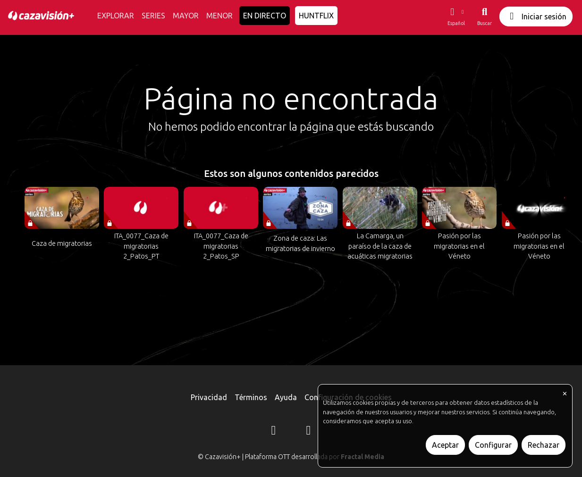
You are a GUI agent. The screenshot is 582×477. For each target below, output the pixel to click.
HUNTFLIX (316, 15)
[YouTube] (308, 432)
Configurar (493, 445)
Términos (251, 397)
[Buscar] (484, 16)
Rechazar (543, 445)
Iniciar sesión (536, 16)
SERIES (153, 15)
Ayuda (286, 397)
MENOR (219, 15)
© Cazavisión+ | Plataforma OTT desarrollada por (291, 456)
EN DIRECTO (264, 15)
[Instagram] (273, 432)
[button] (456, 16)
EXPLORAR (115, 15)
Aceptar (445, 445)
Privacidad (209, 397)
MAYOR (186, 15)
